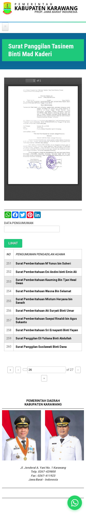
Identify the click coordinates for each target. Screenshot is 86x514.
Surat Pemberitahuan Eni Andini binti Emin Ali (46, 272)
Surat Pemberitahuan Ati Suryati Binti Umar (45, 310)
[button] (74, 502)
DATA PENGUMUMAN (18, 223)
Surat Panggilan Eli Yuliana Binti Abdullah (43, 338)
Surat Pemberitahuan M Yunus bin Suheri (43, 263)
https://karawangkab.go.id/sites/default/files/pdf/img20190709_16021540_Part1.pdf (43, 139)
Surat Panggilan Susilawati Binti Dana (41, 346)
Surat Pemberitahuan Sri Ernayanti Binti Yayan (47, 330)
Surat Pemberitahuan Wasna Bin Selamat (43, 291)
